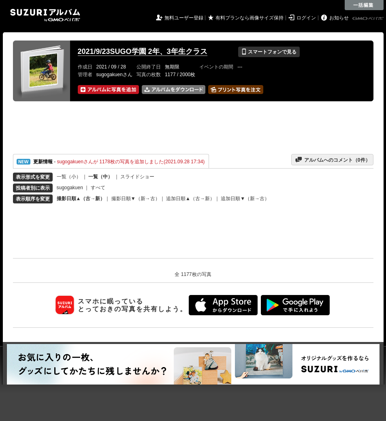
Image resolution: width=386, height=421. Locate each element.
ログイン (306, 18)
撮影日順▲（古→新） (81, 198)
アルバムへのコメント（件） (332, 159)
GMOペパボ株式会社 (368, 19)
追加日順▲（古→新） (190, 198)
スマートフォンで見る (268, 52)
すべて (98, 187)
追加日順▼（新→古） (245, 198)
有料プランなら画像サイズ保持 (249, 18)
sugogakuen (70, 187)
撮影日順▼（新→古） (135, 198)
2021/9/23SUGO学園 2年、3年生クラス (142, 51)
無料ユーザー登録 (183, 18)
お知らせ (339, 18)
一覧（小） (69, 177)
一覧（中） (100, 177)
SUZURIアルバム (45, 15)
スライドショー (137, 177)
